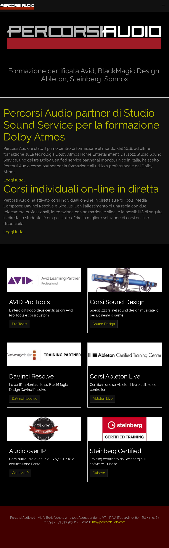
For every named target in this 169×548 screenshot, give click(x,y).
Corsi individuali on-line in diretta (81, 189)
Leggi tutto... (14, 180)
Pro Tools (19, 324)
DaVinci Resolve (24, 398)
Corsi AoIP (20, 473)
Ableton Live (103, 398)
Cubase (99, 473)
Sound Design (104, 324)
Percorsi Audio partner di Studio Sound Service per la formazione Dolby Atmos (81, 125)
